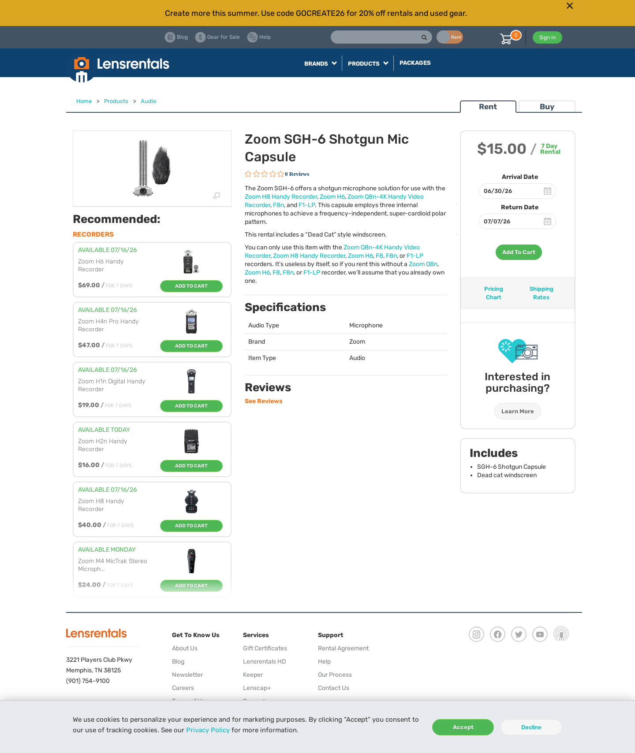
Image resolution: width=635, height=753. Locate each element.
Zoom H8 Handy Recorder (281, 196)
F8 (379, 256)
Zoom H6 (332, 196)
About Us (185, 648)
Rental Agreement (343, 648)
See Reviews (264, 401)
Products (116, 101)
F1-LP (307, 205)
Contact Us (333, 688)
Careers (183, 688)
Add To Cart (518, 252)
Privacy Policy (208, 730)
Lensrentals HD (264, 661)
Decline (531, 727)
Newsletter (187, 675)
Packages (415, 62)
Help (324, 661)
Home (84, 101)
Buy (547, 106)
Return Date (519, 207)
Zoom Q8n (423, 264)
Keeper (253, 675)
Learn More (517, 411)
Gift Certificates (265, 648)
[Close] (570, 6)
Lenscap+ (257, 688)
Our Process (335, 675)
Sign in (547, 37)
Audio (148, 101)
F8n (278, 205)
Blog (178, 661)
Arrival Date (520, 177)
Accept (463, 727)
